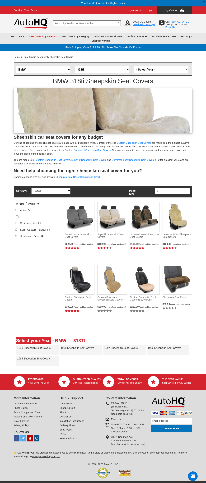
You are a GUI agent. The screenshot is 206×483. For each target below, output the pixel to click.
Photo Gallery (21, 407)
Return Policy (67, 438)
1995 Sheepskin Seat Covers (34, 358)
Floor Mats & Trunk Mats (108, 36)
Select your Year (33, 340)
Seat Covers (17, 36)
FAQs (63, 434)
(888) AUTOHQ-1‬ (180, 21)
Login (150, 10)
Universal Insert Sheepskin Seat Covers (133, 159)
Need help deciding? (144, 24)
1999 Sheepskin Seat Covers (34, 348)
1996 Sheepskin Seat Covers (164, 348)
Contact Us (65, 416)
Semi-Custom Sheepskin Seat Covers (49, 159)
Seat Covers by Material (42, 36)
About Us (65, 412)
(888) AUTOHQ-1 (120, 403)
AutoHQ (25, 210)
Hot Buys (186, 36)
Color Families (21, 421)
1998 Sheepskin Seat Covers (77, 348)
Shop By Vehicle (101, 40)
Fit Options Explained (25, 403)
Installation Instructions (72, 421)
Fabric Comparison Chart (27, 412)
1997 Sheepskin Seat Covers (121, 348)
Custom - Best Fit (30, 223)
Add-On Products (137, 36)
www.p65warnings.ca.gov (46, 456)
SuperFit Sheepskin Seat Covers (89, 159)
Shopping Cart (67, 407)
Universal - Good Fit (32, 236)
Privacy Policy (21, 425)
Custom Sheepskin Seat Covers (134, 142)
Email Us (170, 27)
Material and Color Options (28, 416)
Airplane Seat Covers (164, 36)
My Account (135, 10)
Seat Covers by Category (75, 36)
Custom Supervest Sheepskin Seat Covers (88, 150)
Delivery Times (67, 425)
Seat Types (66, 429)
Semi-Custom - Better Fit (35, 229)
